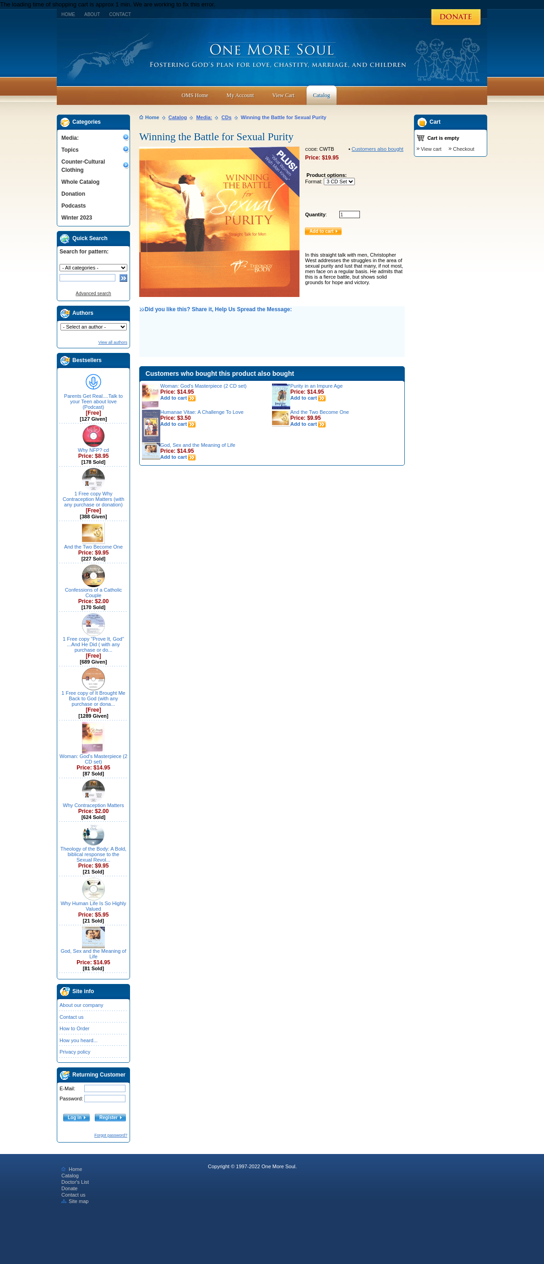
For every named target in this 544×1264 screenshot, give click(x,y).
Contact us (72, 1017)
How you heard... (79, 1040)
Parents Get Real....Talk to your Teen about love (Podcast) (93, 401)
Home (68, 14)
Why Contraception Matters (93, 805)
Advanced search (93, 293)
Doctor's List (75, 1182)
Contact (120, 14)
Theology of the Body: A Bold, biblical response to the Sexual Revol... (93, 854)
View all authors (112, 342)
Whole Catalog (80, 182)
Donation (73, 194)
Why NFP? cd (93, 450)
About (92, 14)
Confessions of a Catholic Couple (93, 592)
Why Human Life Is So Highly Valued (93, 906)
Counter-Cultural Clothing (83, 166)
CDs (227, 117)
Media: (70, 138)
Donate (69, 1188)
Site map (74, 1201)
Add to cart (178, 398)
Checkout (463, 149)
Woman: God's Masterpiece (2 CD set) (93, 758)
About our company (81, 1005)
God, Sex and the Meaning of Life (93, 953)
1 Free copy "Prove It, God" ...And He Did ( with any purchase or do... (93, 644)
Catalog (178, 117)
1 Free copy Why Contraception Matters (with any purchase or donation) (94, 499)
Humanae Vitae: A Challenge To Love (202, 412)
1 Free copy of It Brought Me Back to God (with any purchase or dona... (93, 698)
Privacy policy (75, 1052)
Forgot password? (110, 1135)
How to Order (74, 1028)
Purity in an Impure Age (316, 386)
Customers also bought (377, 149)
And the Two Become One (93, 547)
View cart (431, 149)
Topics (70, 150)
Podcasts (73, 206)
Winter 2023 (76, 217)
